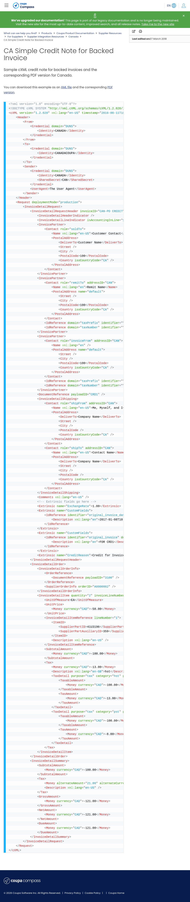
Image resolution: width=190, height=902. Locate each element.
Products (46, 33)
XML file (66, 87)
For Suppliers (15, 36)
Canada (73, 36)
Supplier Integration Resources (45, 36)
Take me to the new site (157, 24)
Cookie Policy (93, 893)
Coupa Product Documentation (75, 33)
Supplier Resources (110, 33)
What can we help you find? (20, 33)
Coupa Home (116, 893)
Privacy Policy (73, 893)
